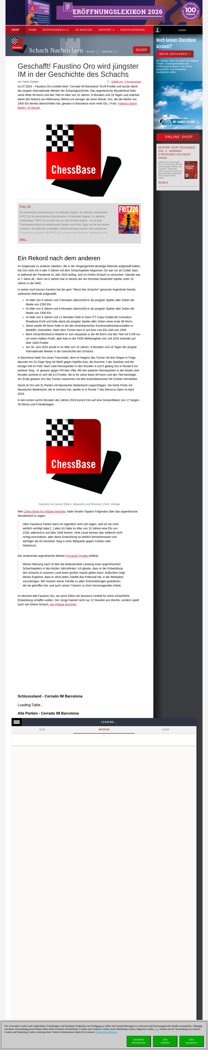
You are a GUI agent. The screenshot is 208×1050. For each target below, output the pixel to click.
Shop (15, 29)
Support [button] (106, 29)
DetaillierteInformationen (139, 1041)
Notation (104, 729)
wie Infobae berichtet (63, 604)
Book (42, 729)
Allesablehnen (165, 1041)
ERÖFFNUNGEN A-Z (56, 29)
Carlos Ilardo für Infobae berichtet (44, 511)
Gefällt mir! (117, 81)
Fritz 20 (25, 207)
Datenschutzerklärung (106, 1032)
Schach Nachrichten (56, 50)
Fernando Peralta (77, 555)
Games (165, 729)
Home (32, 29)
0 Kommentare (133, 81)
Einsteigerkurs (132, 29)
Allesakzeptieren (191, 1041)
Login (182, 30)
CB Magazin (83, 29)
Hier (157, 1029)
